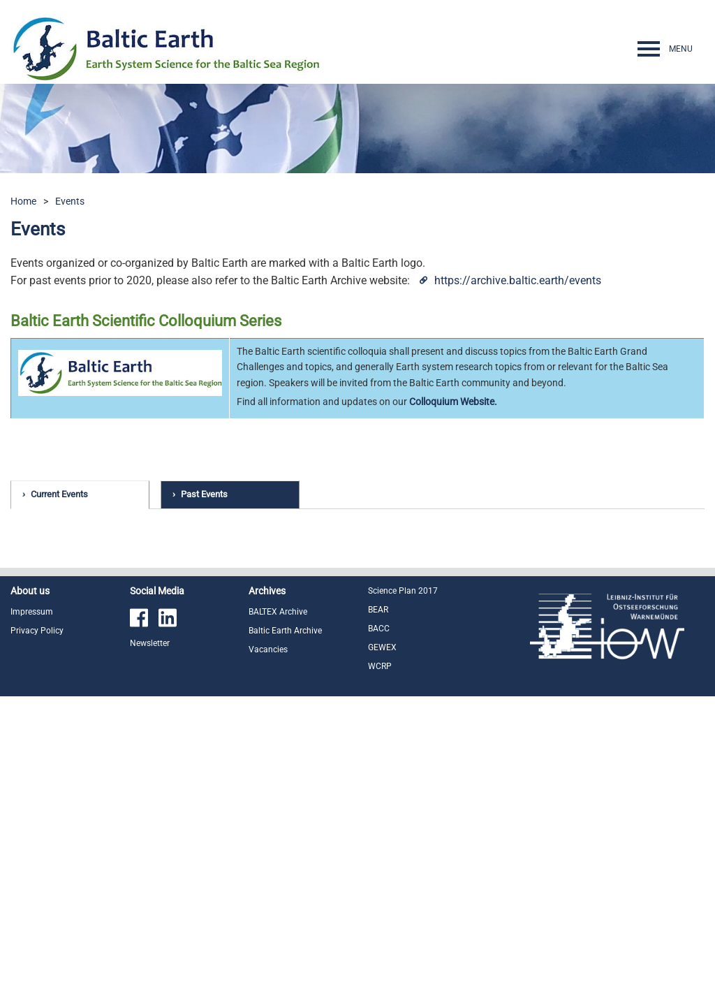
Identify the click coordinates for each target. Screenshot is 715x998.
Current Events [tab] (59, 494)
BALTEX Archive (278, 913)
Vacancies (268, 951)
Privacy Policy (37, 932)
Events (69, 201)
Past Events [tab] (204, 494)
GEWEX (382, 949)
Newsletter (150, 945)
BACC (379, 930)
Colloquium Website (451, 401)
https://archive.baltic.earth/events (517, 280)
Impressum (31, 913)
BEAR (378, 911)
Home (23, 201)
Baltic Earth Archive (285, 932)
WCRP (380, 968)
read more (613, 643)
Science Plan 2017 (403, 892)
